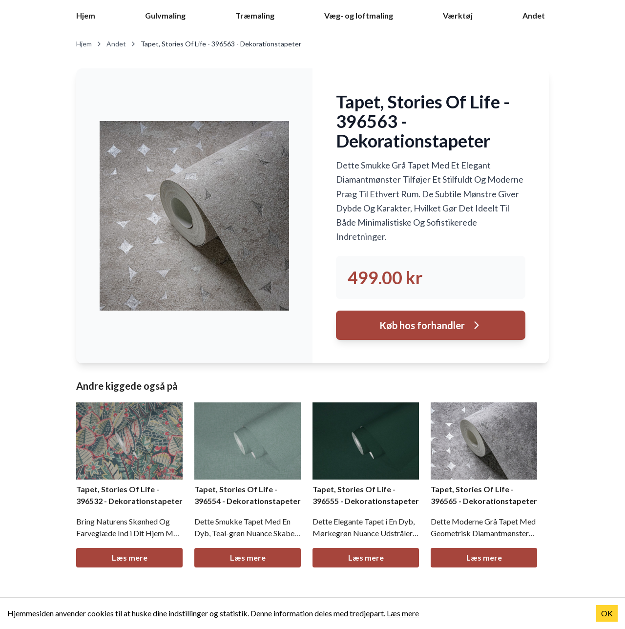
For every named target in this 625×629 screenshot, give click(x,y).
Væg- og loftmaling (358, 15)
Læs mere (129, 557)
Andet (533, 15)
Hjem (85, 15)
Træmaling (254, 15)
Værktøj (458, 15)
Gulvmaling (165, 15)
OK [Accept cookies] (607, 613)
